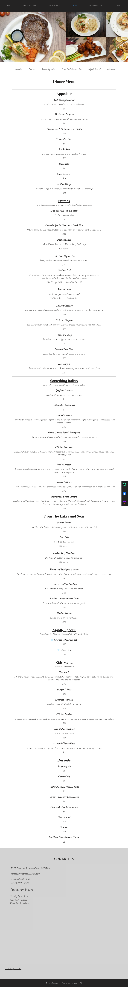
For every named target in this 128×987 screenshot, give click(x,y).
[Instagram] (125, 503)
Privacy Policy (13, 968)
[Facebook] (125, 493)
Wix (81, 983)
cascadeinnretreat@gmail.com (25, 873)
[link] (19, 69)
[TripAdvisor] (125, 484)
